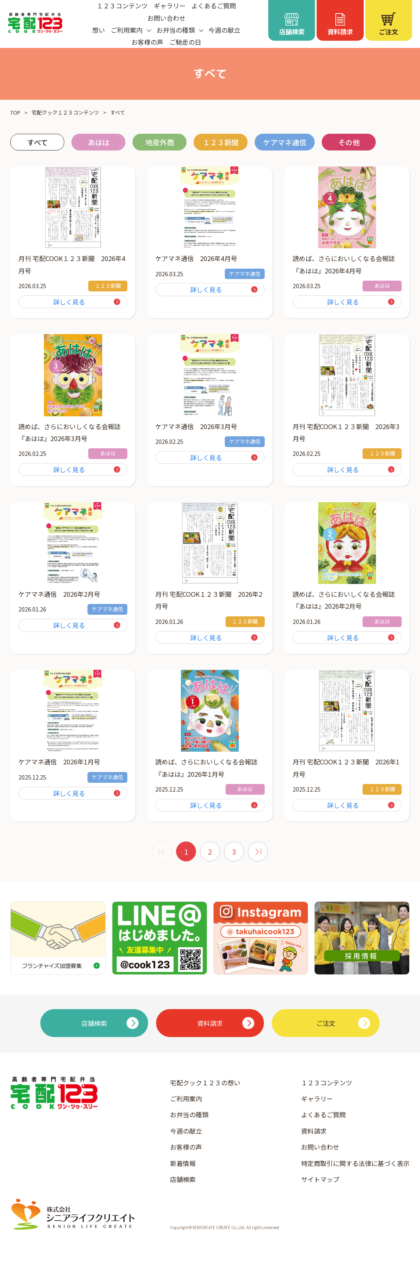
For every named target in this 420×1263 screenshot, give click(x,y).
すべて (37, 142)
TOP (15, 112)
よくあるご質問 (323, 1114)
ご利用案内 (186, 1098)
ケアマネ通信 (284, 142)
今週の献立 (224, 30)
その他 (349, 142)
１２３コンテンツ (326, 1082)
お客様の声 (147, 42)
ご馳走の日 (185, 42)
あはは (98, 142)
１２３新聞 (221, 142)
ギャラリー (317, 1098)
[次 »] (258, 851)
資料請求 (314, 1131)
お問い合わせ (166, 18)
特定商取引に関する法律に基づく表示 (355, 1163)
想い (98, 30)
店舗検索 (183, 1179)
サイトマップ (320, 1179)
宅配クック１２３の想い (205, 1082)
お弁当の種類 (189, 1114)
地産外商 (159, 142)
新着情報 (183, 1163)
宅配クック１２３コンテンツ (65, 112)
